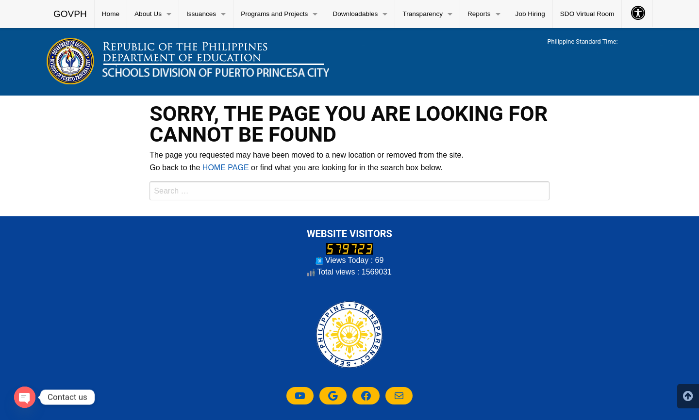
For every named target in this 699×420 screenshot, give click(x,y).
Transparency (422, 13)
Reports (479, 13)
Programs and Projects (274, 13)
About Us (148, 13)
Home (110, 13)
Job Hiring (530, 13)
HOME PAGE (225, 167)
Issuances (201, 13)
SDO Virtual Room (587, 13)
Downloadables (355, 13)
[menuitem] (70, 14)
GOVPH (70, 14)
